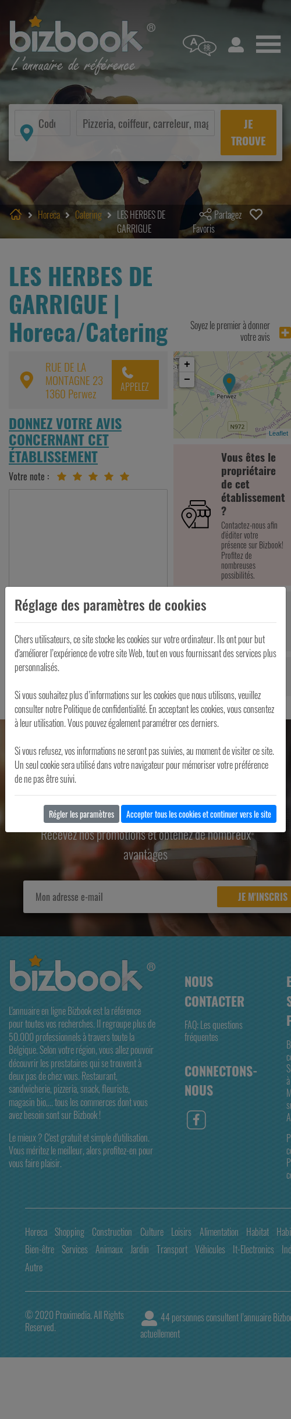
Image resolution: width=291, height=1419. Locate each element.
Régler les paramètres (81, 814)
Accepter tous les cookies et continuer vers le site (198, 814)
